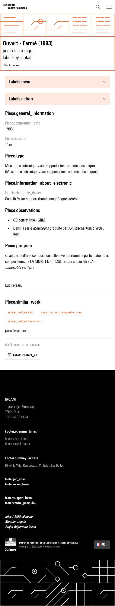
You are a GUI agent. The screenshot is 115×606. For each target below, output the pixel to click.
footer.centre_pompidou (23, 503)
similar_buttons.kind (20, 312)
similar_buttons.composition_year (62, 312)
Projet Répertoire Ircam (23, 527)
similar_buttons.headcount (24, 321)
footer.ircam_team (19, 484)
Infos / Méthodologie (21, 517)
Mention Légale (18, 522)
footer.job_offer (17, 479)
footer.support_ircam (21, 498)
